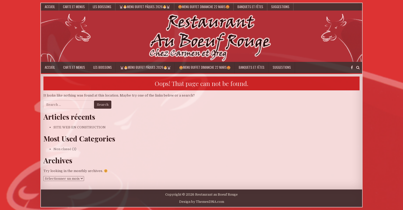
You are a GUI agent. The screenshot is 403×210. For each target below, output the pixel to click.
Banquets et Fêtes (250, 6)
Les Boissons (102, 6)
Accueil (50, 6)
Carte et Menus (74, 6)
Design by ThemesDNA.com (201, 202)
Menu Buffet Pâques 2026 (145, 6)
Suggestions (280, 6)
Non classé (62, 149)
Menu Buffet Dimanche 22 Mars (203, 6)
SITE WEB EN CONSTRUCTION (79, 127)
